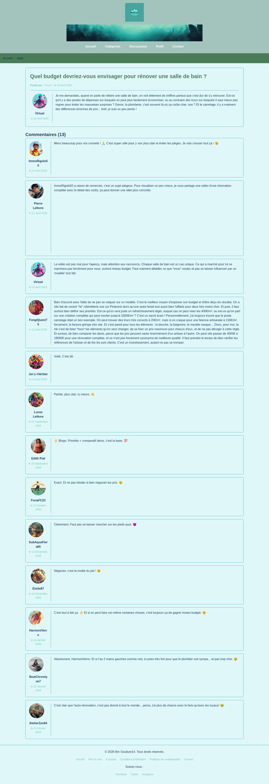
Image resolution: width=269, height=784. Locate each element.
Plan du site (95, 759)
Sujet (20, 58)
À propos (111, 759)
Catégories (112, 46)
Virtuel (48, 85)
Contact (178, 46)
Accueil (90, 46)
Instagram (148, 774)
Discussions (138, 46)
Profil (160, 46)
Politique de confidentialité (165, 759)
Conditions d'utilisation (133, 759)
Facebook (121, 774)
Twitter (134, 774)
